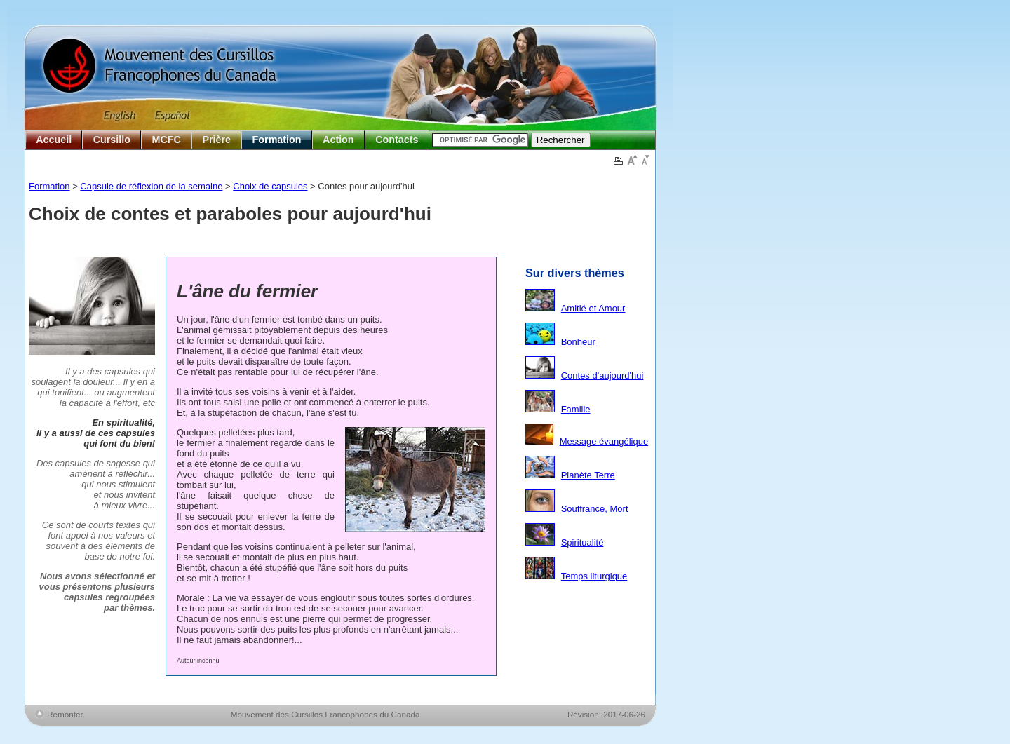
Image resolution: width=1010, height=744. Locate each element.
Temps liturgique (594, 576)
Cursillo (111, 139)
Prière (216, 139)
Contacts (396, 139)
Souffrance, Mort (594, 508)
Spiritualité (582, 542)
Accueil (54, 139)
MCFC (166, 139)
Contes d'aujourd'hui (602, 375)
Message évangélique (604, 441)
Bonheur (578, 342)
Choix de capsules (270, 186)
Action (338, 139)
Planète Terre (588, 475)
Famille (576, 409)
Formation (277, 139)
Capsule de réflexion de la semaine (151, 186)
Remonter (65, 714)
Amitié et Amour (593, 308)
